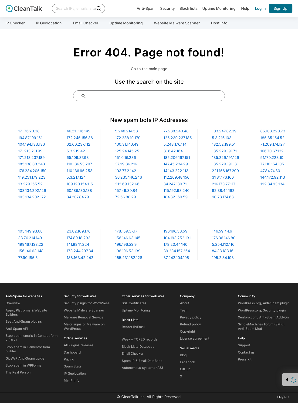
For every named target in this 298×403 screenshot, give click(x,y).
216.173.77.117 (223, 184)
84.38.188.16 (223, 251)
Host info (219, 23)
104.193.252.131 (177, 238)
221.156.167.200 (225, 170)
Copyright (187, 331)
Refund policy (190, 324)
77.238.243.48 (176, 131)
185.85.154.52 (272, 137)
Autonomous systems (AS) (142, 368)
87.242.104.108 (176, 257)
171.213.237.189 (31, 157)
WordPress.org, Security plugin (262, 310)
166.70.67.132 (272, 151)
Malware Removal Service (83, 317)
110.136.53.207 (79, 164)
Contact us (246, 352)
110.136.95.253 (79, 170)
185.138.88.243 (31, 164)
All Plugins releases (79, 345)
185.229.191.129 (225, 157)
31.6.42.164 (173, 151)
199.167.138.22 (30, 244)
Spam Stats (73, 366)
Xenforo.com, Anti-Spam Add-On (263, 317)
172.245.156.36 (80, 137)
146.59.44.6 (222, 231)
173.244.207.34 (80, 251)
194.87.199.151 (30, 137)
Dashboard (72, 352)
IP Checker (15, 23)
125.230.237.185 (177, 137)
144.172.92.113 (272, 177)
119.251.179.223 (31, 177)
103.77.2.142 (125, 170)
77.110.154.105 (272, 164)
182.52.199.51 (224, 144)
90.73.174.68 (223, 197)
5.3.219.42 (76, 151)
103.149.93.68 (30, 231)
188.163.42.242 (80, 257)
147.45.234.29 (175, 164)
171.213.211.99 (30, 151)
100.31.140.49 (127, 144)
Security (165, 8)
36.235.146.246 (128, 177)
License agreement (194, 338)
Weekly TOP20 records (140, 339)
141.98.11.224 (78, 244)
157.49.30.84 (126, 190)
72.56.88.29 (125, 197)
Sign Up (281, 8)
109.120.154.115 (80, 184)
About (184, 303)
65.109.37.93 (78, 157)
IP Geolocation (49, 23)
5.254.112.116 (223, 244)
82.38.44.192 (223, 190)
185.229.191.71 (224, 151)
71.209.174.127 (272, 144)
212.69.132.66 (127, 184)
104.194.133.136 (31, 144)
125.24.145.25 (127, 151)
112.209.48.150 (176, 177)
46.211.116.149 (78, 131)
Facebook (187, 362)
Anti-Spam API (17, 329)
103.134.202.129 (32, 190)
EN (279, 397)
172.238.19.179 (127, 137)
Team (184, 310)
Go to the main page (149, 68)
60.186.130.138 (79, 190)
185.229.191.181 (225, 164)
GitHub (185, 369)
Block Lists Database (138, 346)
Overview (13, 303)
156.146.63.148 (31, 251)
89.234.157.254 (176, 251)
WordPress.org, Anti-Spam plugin (263, 303)
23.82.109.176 (79, 231)
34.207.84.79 (78, 197)
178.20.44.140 (175, 244)
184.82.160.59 (175, 197)
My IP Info (71, 380)
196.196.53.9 (126, 244)
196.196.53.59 (175, 231)
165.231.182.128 (128, 257)
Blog (183, 355)
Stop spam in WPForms (23, 365)
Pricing (69, 359)
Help (245, 8)
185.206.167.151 (176, 157)
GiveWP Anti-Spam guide (25, 358)
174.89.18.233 (78, 238)
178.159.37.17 (126, 231)
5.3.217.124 (76, 177)
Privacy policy (190, 317)
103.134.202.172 (32, 197)
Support (244, 345)
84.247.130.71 (175, 184)
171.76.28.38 (29, 131)
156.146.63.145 (127, 238)
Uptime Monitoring (219, 8)
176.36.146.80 (223, 238)
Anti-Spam (143, 8)
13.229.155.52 (30, 184)
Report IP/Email (133, 327)
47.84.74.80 (270, 170)
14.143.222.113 (175, 170)
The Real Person (18, 372)
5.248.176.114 (174, 144)
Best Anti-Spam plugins (24, 321)
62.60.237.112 (78, 144)
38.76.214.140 (30, 238)
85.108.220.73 (272, 131)
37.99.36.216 (126, 164)
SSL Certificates (134, 303)
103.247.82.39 (224, 131)
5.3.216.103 (221, 137)
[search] (154, 96)
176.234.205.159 (32, 170)
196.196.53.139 (127, 251)
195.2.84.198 (223, 257)
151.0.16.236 (125, 157)
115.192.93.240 (176, 190)
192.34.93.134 (272, 184)
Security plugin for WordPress (87, 303)
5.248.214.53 (126, 131)
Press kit (244, 359)
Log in (260, 8)
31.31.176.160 (223, 177)
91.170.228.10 (271, 157)
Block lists (188, 8)
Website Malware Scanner (177, 23)
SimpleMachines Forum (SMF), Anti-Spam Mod (261, 326)
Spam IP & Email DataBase (142, 361)
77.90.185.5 (28, 257)
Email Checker (85, 23)
